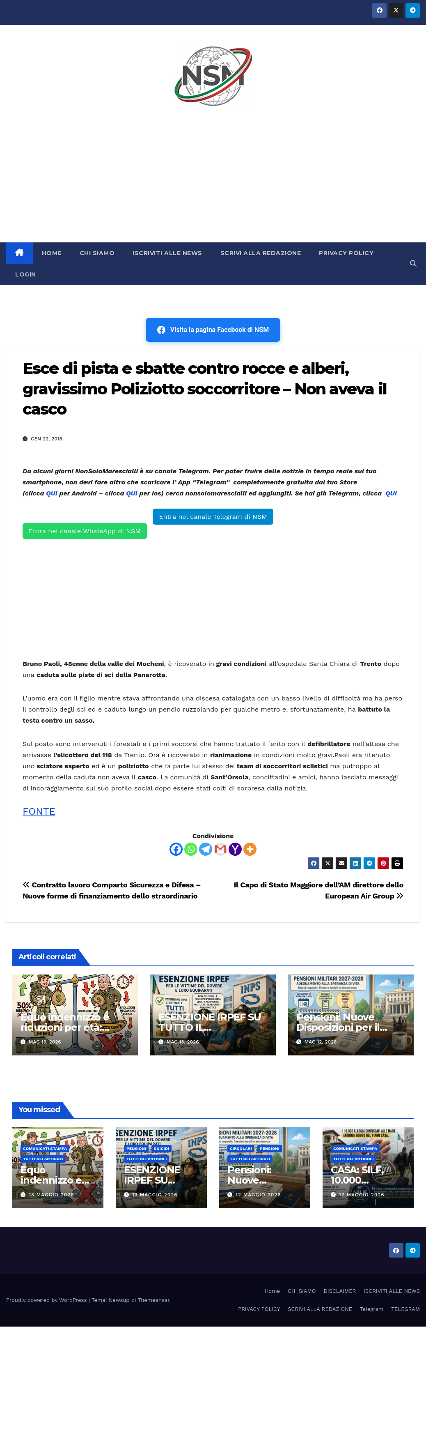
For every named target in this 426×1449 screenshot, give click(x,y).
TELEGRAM (405, 1309)
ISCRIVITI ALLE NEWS (167, 253)
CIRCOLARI (241, 1148)
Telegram (371, 1309)
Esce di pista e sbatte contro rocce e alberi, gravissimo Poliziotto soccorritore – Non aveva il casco (205, 389)
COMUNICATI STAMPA (45, 1148)
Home (272, 1291)
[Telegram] (205, 849)
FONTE (39, 811)
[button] (413, 263)
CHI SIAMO (97, 253)
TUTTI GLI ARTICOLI (43, 1158)
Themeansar (153, 1300)
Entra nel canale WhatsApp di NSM (85, 531)
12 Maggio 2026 (258, 1195)
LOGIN (25, 274)
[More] (250, 849)
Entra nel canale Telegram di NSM (213, 517)
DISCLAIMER (339, 1291)
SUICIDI (161, 1148)
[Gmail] (220, 849)
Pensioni (136, 1148)
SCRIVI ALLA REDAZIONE (260, 253)
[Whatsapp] (190, 849)
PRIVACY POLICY (346, 253)
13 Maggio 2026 (51, 1195)
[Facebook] (176, 849)
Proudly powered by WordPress (47, 1300)
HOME (52, 253)
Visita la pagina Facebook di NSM (213, 330)
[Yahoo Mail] (235, 849)
